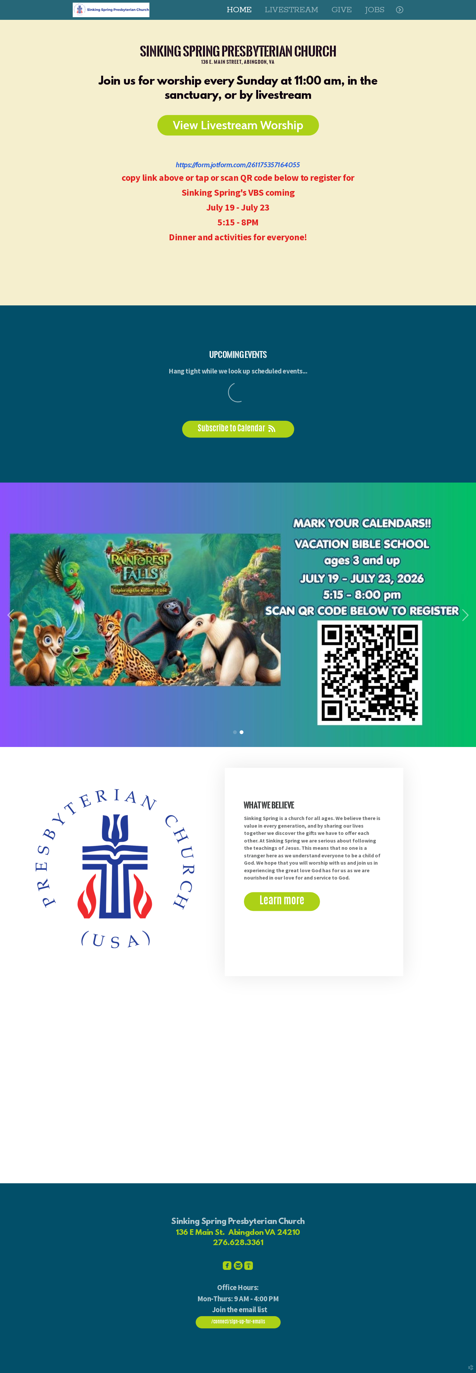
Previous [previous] (11, 615)
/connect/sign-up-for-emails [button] (238, 1322)
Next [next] (465, 615)
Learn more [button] (281, 901)
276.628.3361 (238, 1243)
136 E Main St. (200, 1233)
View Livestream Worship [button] (238, 125)
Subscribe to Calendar (238, 429)
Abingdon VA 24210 (264, 1233)
